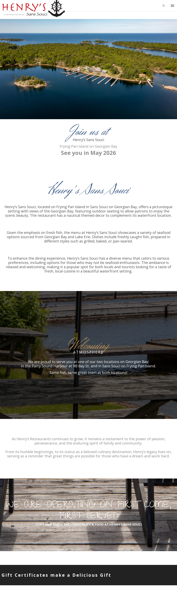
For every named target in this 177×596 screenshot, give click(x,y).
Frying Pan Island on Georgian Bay (88, 146)
